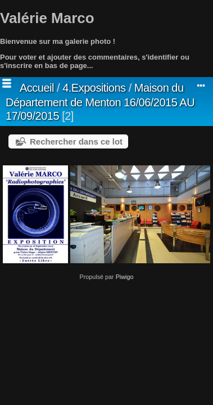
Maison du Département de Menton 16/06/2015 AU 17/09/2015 (100, 102)
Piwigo (125, 276)
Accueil (37, 88)
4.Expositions (93, 88)
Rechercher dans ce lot (76, 141)
